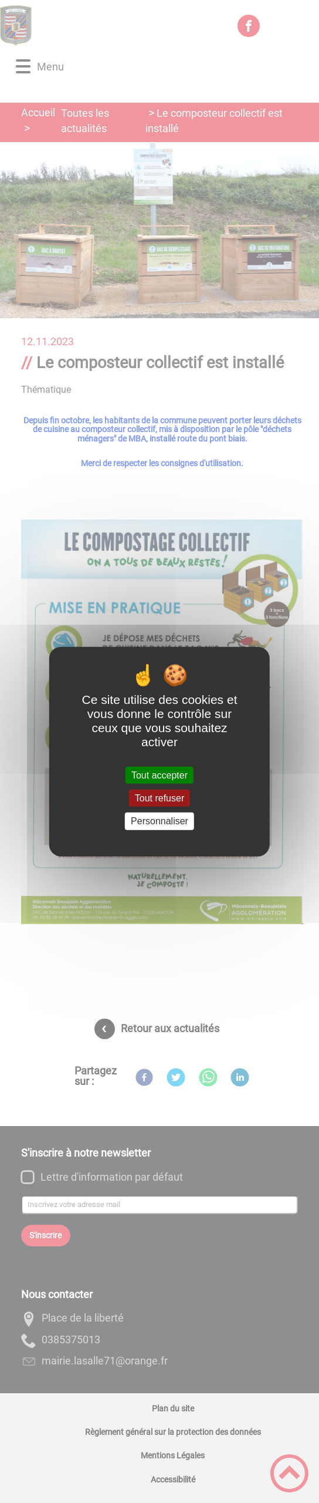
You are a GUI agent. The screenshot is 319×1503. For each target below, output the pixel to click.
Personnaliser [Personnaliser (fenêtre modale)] (159, 821)
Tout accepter (159, 775)
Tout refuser (159, 798)
